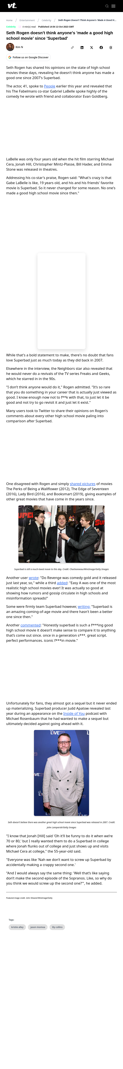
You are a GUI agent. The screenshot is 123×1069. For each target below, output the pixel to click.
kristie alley (17, 927)
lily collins (57, 927)
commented (30, 625)
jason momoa (37, 927)
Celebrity (46, 20)
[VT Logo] (12, 6)
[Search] (107, 6)
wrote (33, 577)
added (62, 582)
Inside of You (74, 713)
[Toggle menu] (113, 6)
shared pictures (82, 483)
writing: (84, 606)
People (49, 86)
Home (9, 20)
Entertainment (27, 20)
